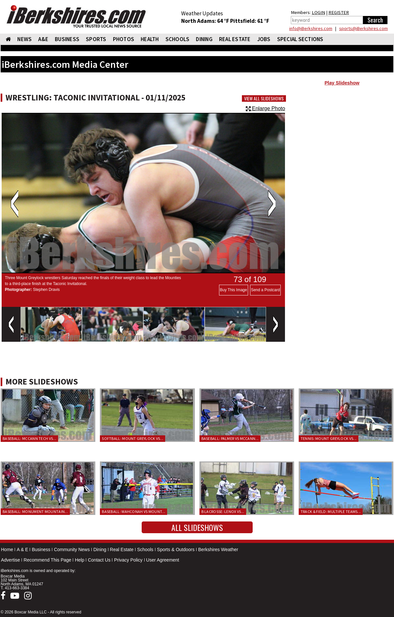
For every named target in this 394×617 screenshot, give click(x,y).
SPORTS (96, 39)
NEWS (24, 39)
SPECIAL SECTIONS (300, 39)
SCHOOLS (177, 39)
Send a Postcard (265, 290)
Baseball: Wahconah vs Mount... (133, 511)
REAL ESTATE (235, 39)
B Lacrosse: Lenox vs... (222, 511)
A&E (43, 39)
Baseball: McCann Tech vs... (29, 438)
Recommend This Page (47, 560)
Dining (99, 549)
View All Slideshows (264, 98)
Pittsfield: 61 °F (249, 20)
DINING (204, 39)
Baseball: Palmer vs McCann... (230, 438)
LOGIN (318, 12)
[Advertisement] (342, 141)
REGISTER (338, 12)
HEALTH (150, 39)
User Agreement (162, 560)
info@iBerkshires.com (310, 28)
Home (7, 549)
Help (79, 560)
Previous (14, 203)
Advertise (10, 560)
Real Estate (122, 549)
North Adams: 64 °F (205, 20)
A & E (22, 549)
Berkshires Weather (218, 549)
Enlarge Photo (265, 108)
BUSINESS (67, 39)
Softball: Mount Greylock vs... (132, 438)
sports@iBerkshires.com (363, 28)
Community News (72, 549)
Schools (145, 549)
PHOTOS (123, 39)
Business (41, 549)
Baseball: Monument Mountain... (35, 511)
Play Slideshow (341, 82)
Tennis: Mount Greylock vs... (328, 438)
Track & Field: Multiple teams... (331, 511)
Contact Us (99, 560)
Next (272, 203)
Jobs (264, 39)
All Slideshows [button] (197, 527)
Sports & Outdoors (176, 549)
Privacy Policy (128, 560)
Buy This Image (233, 290)
